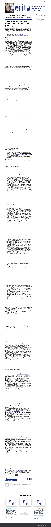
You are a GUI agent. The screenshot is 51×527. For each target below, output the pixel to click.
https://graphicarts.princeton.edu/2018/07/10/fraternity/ (14, 219)
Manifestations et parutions (18, 1)
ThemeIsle (44, 525)
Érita (7, 1)
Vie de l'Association (14, 482)
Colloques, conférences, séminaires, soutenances (11, 481)
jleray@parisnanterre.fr (20, 34)
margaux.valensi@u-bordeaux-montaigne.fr (23, 35)
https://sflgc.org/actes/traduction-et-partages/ (15, 412)
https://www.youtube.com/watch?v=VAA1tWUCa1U (20, 330)
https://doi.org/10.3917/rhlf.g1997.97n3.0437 (23, 375)
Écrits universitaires (26, 1)
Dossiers (31, 1)
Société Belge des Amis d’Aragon (37, 1)
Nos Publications (11, 1)
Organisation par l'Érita (8, 482)
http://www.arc (13, 434)
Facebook (42, 1)
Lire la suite (11, 517)
